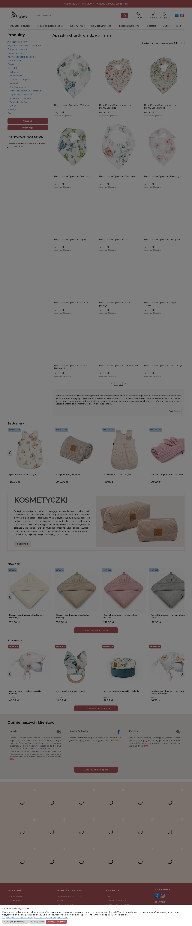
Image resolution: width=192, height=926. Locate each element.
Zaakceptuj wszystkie (56, 921)
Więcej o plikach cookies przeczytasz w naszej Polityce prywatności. (35, 917)
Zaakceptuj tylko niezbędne (15, 921)
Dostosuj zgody (37, 921)
